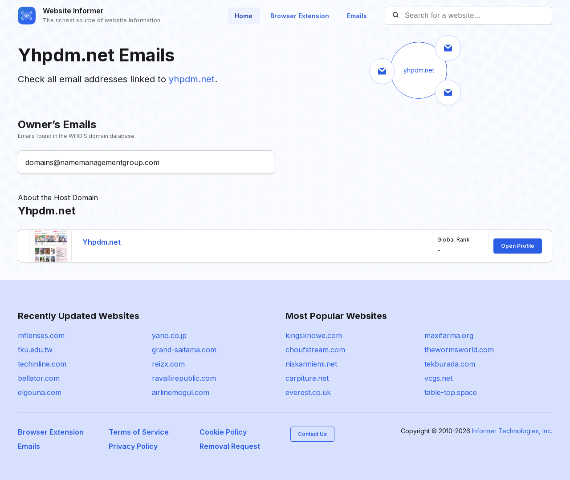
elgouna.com (39, 392)
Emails (357, 16)
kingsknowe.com (313, 335)
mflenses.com (41, 335)
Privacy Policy (133, 446)
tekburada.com (449, 363)
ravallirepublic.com (184, 378)
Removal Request (230, 446)
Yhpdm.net (101, 242)
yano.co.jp (169, 335)
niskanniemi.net (311, 363)
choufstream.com (315, 349)
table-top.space (450, 392)
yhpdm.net (192, 79)
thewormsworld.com (459, 349)
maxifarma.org (448, 335)
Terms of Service (139, 432)
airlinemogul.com (180, 392)
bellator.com (39, 378)
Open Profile (517, 245)
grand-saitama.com (184, 349)
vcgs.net (438, 378)
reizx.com (168, 363)
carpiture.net (307, 378)
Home (243, 16)
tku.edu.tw (35, 349)
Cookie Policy (223, 432)
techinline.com (42, 363)
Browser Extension (299, 16)
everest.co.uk (308, 392)
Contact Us (312, 434)
